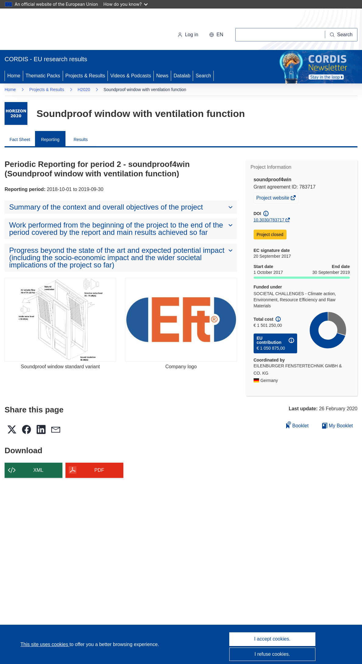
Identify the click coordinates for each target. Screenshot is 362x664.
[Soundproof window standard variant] (60, 320)
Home (13, 75)
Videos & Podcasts (130, 75)
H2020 (84, 89)
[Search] (341, 34)
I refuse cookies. (272, 654)
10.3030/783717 (269, 219)
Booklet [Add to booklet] (297, 424)
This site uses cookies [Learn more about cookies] (44, 644)
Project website (273, 198)
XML (38, 470)
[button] (216, 34)
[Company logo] (181, 320)
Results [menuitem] (81, 139)
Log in (187, 34)
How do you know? (126, 4)
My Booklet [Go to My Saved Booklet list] (337, 426)
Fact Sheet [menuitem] (19, 139)
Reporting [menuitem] (50, 139)
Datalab (182, 75)
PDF (99, 470)
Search (203, 75)
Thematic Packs (43, 75)
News (162, 75)
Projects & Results (85, 75)
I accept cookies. (272, 638)
